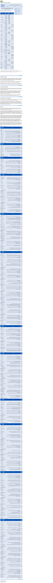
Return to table (18, 70)
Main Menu (15, 6)
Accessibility (1, 581)
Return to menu (20, 75)
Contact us (4, 581)
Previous (8, 6)
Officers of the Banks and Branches (17, 8)
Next (21, 6)
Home (0, 580)
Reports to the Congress (4, 580)
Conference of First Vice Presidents (17, 12)
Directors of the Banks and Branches (18, 13)
